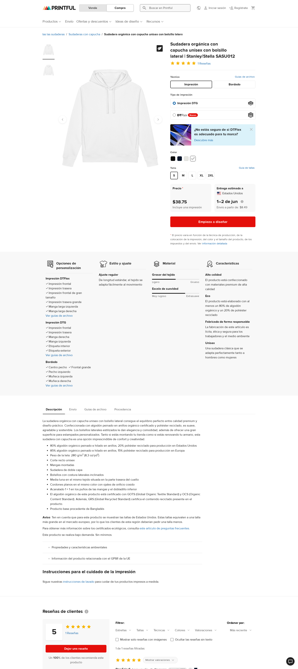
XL (201, 175)
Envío (73, 409)
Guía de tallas (247, 168)
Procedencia (122, 409)
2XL (210, 175)
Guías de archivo (245, 77)
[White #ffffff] (193, 158)
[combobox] (125, 630)
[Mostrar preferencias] (199, 8)
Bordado (234, 84)
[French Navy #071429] (179, 158)
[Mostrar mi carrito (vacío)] (253, 8)
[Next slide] (158, 119)
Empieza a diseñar (212, 222)
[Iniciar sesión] (214, 8)
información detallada (214, 243)
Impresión (191, 84)
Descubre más (203, 140)
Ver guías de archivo (59, 316)
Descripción (54, 409)
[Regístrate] (238, 8)
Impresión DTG (187, 103)
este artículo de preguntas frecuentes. (164, 528)
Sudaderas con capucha (48, 34)
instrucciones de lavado (78, 582)
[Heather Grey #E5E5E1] (186, 158)
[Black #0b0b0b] (173, 158)
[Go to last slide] (62, 119)
